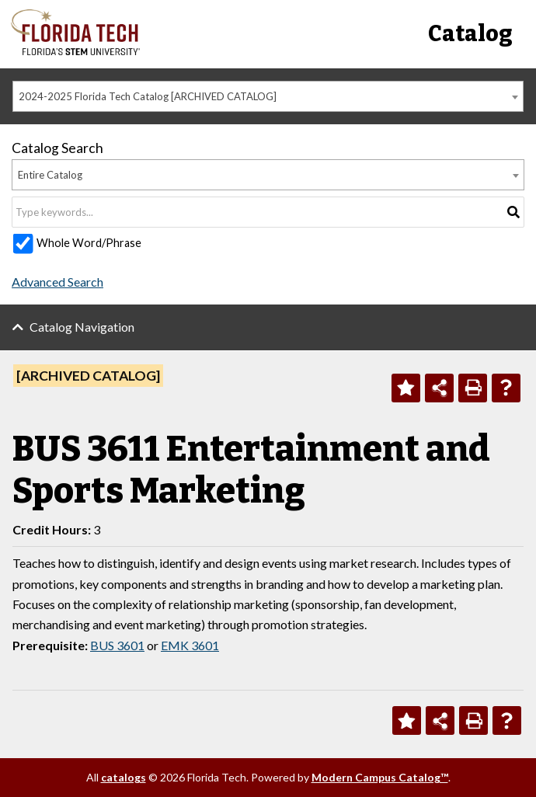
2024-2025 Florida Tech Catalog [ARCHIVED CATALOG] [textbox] (148, 96)
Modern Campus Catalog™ (380, 777)
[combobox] (268, 96)
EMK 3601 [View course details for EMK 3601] (190, 645)
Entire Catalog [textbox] (50, 175)
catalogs (123, 777)
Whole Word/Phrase (89, 242)
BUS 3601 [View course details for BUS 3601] (117, 645)
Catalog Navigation (82, 326)
